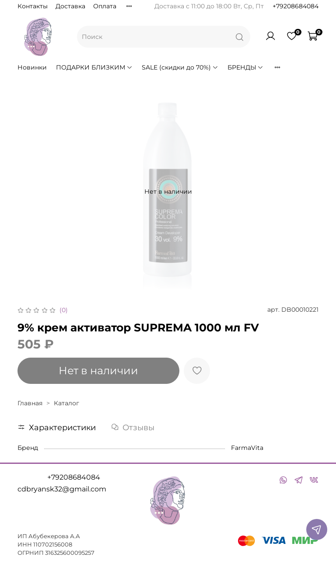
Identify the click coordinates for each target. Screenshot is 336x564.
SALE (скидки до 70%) (180, 67)
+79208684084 (295, 6)
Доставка (70, 6)
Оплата (104, 6)
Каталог (66, 403)
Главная (30, 403)
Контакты (33, 6)
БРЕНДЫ (246, 67)
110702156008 (52, 544)
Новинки (32, 67)
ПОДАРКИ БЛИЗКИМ (94, 67)
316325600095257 (69, 553)
